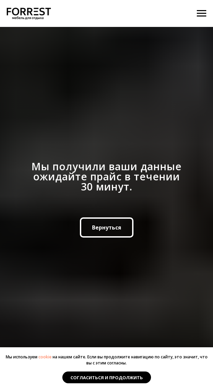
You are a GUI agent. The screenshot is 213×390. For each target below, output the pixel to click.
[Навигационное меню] (201, 13)
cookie (45, 357)
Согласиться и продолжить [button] (106, 378)
